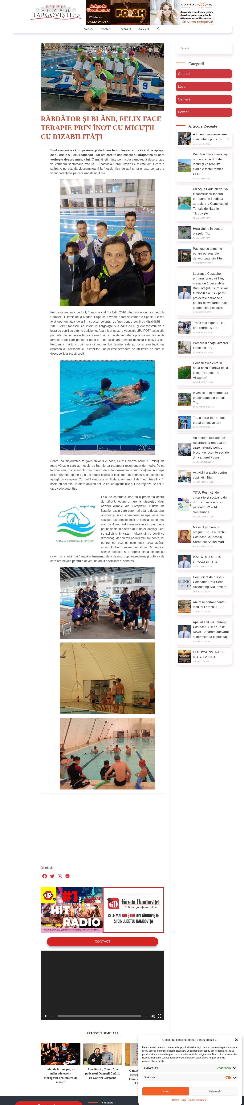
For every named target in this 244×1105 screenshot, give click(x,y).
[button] (236, 1040)
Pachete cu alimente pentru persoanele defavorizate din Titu (207, 253)
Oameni (184, 99)
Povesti (183, 112)
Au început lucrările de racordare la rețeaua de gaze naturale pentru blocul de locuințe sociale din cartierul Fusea (211, 447)
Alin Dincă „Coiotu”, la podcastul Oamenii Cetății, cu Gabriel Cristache (102, 1073)
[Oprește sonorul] (153, 1016)
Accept (165, 1091)
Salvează (215, 1091)
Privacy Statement (197, 1100)
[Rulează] (46, 1016)
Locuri (182, 86)
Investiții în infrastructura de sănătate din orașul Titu (210, 397)
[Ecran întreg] (159, 1016)
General (184, 74)
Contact (102, 941)
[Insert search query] (204, 48)
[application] (102, 985)
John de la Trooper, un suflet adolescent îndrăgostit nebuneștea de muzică (60, 1075)
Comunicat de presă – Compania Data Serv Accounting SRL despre (209, 582)
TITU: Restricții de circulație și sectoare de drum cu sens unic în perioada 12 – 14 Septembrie (210, 502)
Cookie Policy (179, 1100)
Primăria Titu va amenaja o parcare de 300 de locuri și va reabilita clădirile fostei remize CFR (211, 164)
